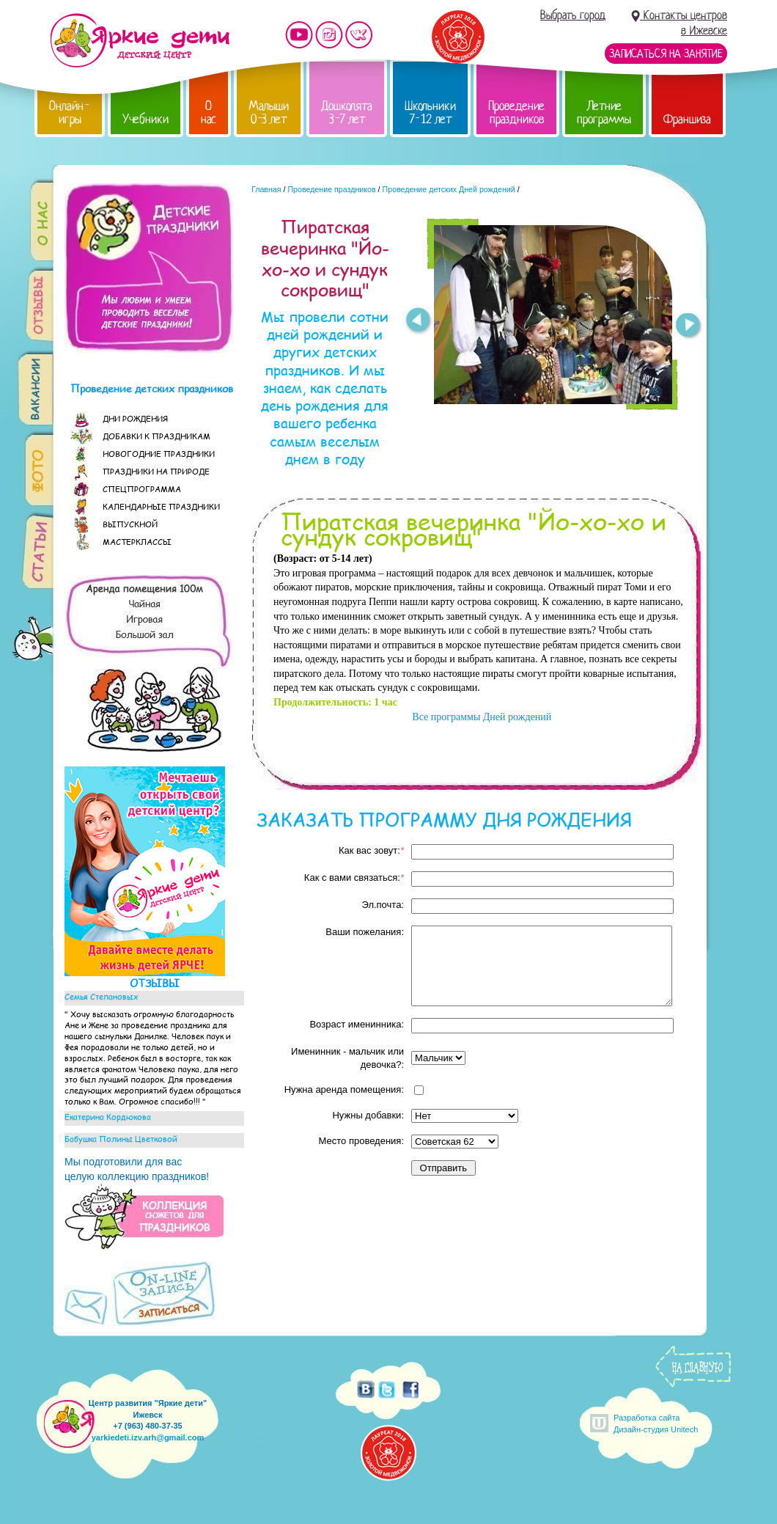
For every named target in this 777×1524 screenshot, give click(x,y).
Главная (266, 189)
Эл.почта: (382, 904)
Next (688, 327)
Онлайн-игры (69, 113)
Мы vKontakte (359, 34)
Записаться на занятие (666, 53)
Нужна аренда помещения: (344, 1089)
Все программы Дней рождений (480, 716)
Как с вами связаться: (354, 877)
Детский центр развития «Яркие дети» (139, 40)
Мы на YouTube (299, 34)
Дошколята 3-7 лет (346, 113)
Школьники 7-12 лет (430, 113)
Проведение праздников (516, 113)
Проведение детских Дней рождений (449, 189)
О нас (208, 113)
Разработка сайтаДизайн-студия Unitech (656, 1423)
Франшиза (687, 119)
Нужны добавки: (368, 1115)
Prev (417, 321)
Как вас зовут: (371, 850)
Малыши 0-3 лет (268, 113)
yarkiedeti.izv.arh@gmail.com (148, 1437)
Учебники (145, 119)
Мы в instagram (329, 34)
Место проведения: (361, 1140)
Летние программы (604, 113)
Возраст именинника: (356, 1024)
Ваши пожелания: (364, 931)
